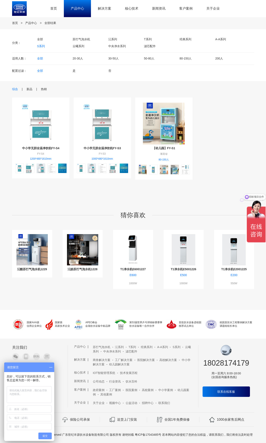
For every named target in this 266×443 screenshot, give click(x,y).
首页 (53, 8)
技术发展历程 (128, 373)
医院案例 (131, 390)
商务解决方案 (101, 360)
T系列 (148, 39)
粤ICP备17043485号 (148, 434)
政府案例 (99, 390)
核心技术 (131, 8)
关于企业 (213, 8)
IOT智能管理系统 (104, 373)
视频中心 (115, 403)
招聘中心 (148, 403)
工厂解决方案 (123, 360)
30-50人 (113, 58)
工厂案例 (115, 390)
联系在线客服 (226, 391)
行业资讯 (115, 381)
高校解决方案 (168, 360)
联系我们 (164, 403)
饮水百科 (131, 381)
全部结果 (50, 23)
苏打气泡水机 (81, 39)
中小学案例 (165, 390)
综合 (15, 89)
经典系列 (185, 39)
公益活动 (131, 403)
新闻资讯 (158, 8)
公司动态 (99, 381)
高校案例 (148, 390)
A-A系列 (220, 39)
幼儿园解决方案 (119, 364)
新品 (29, 89)
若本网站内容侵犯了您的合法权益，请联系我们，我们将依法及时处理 (207, 434)
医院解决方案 (146, 360)
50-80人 (149, 58)
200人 (219, 58)
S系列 (41, 46)
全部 (40, 39)
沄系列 (112, 39)
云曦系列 (78, 46)
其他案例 (106, 394)
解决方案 (104, 8)
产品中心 (77, 8)
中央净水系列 (117, 46)
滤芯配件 (150, 46)
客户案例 (186, 8)
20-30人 (78, 58)
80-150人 (186, 58)
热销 (44, 89)
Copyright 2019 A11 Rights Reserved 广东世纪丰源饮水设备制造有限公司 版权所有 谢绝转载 (73, 434)
